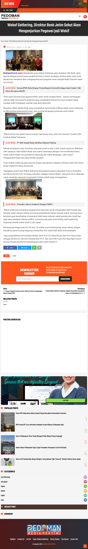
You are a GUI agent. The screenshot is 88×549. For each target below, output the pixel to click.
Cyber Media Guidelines (40, 539)
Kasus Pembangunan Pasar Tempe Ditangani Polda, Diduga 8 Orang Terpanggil (39, 436)
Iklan (2, 500)
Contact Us (21, 539)
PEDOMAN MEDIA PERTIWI (48, 544)
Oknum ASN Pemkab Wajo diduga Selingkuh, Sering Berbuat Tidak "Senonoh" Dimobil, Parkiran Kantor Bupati (48, 459)
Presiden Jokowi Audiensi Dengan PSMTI (35, 204)
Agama (3, 486)
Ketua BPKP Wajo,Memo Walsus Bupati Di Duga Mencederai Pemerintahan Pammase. (41, 413)
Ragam (14, 256)
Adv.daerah (4, 481)
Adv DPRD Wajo (5, 477)
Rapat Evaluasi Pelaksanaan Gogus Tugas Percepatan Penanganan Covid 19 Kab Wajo (41, 447)
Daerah (3, 491)
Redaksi (13, 539)
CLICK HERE (65, 400)
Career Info (74, 539)
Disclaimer (65, 539)
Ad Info (28, 539)
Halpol (3, 495)
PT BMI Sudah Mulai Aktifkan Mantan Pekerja (36, 143)
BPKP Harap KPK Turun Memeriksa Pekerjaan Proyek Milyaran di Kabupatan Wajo (40, 424)
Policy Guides (54, 539)
